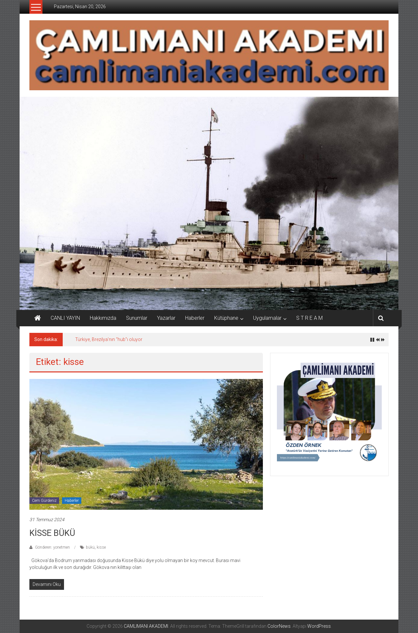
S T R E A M (309, 318)
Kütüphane (226, 318)
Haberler (194, 318)
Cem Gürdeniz (44, 500)
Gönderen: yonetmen (52, 547)
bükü (90, 547)
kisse (101, 547)
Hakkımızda (103, 318)
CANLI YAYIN (65, 318)
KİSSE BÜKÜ (52, 533)
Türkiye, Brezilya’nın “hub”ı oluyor (108, 339)
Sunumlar (136, 318)
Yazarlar (166, 318)
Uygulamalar (267, 318)
